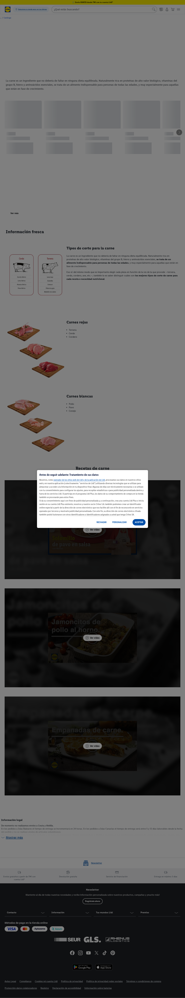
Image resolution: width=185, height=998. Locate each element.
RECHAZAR (102, 522)
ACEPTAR (139, 522)
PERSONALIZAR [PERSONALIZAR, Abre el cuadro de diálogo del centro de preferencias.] (119, 522)
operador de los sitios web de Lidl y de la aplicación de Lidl (79, 479)
